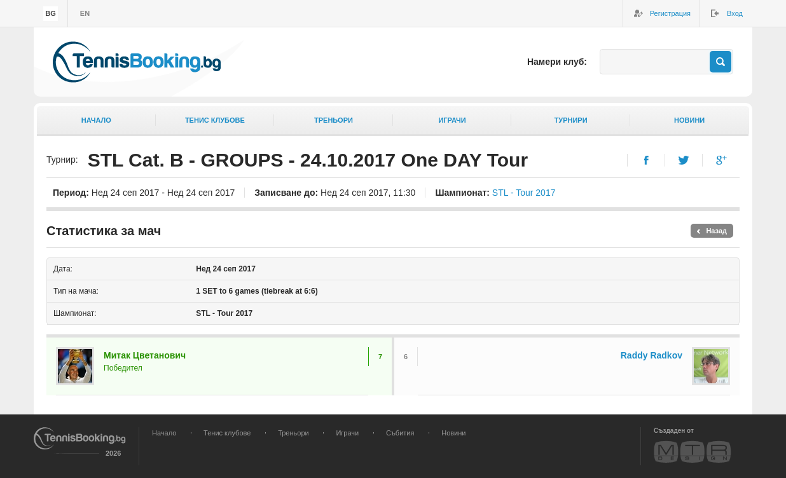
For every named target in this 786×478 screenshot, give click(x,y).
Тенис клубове (215, 120)
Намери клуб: (557, 62)
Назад (716, 231)
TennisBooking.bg (137, 62)
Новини (689, 120)
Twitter (684, 160)
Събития (400, 433)
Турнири (571, 120)
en (85, 13)
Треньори (333, 120)
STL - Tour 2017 (524, 193)
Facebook (646, 160)
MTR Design (692, 451)
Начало (96, 120)
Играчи (451, 120)
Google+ (721, 160)
